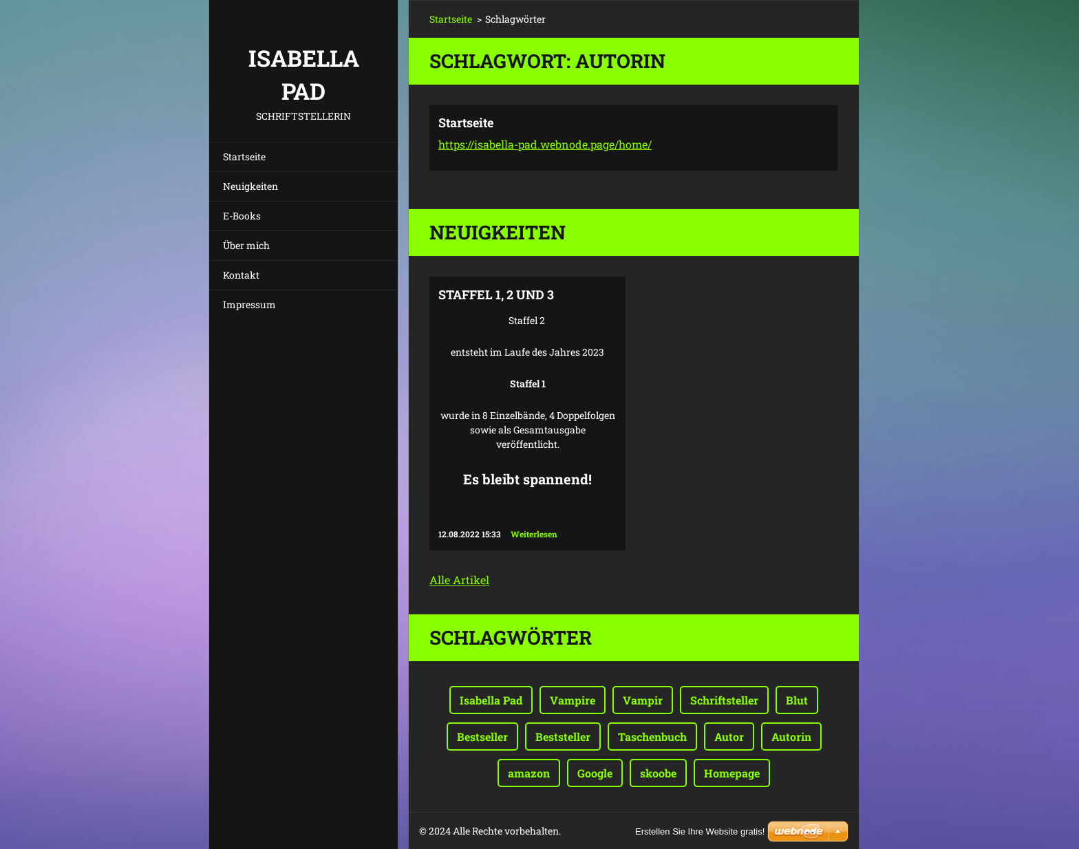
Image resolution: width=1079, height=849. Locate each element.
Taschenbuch (652, 736)
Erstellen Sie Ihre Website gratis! (700, 831)
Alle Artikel (459, 579)
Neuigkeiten (250, 186)
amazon (529, 773)
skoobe (658, 773)
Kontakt (241, 274)
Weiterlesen (534, 533)
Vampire (572, 700)
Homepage (732, 773)
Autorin (791, 736)
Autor (729, 736)
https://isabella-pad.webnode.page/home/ (545, 144)
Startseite (244, 156)
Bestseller (482, 736)
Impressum (249, 304)
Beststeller (562, 736)
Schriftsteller (724, 700)
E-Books (242, 215)
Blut (797, 700)
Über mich (246, 245)
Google (594, 773)
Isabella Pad (491, 700)
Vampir (643, 700)
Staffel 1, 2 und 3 (496, 294)
